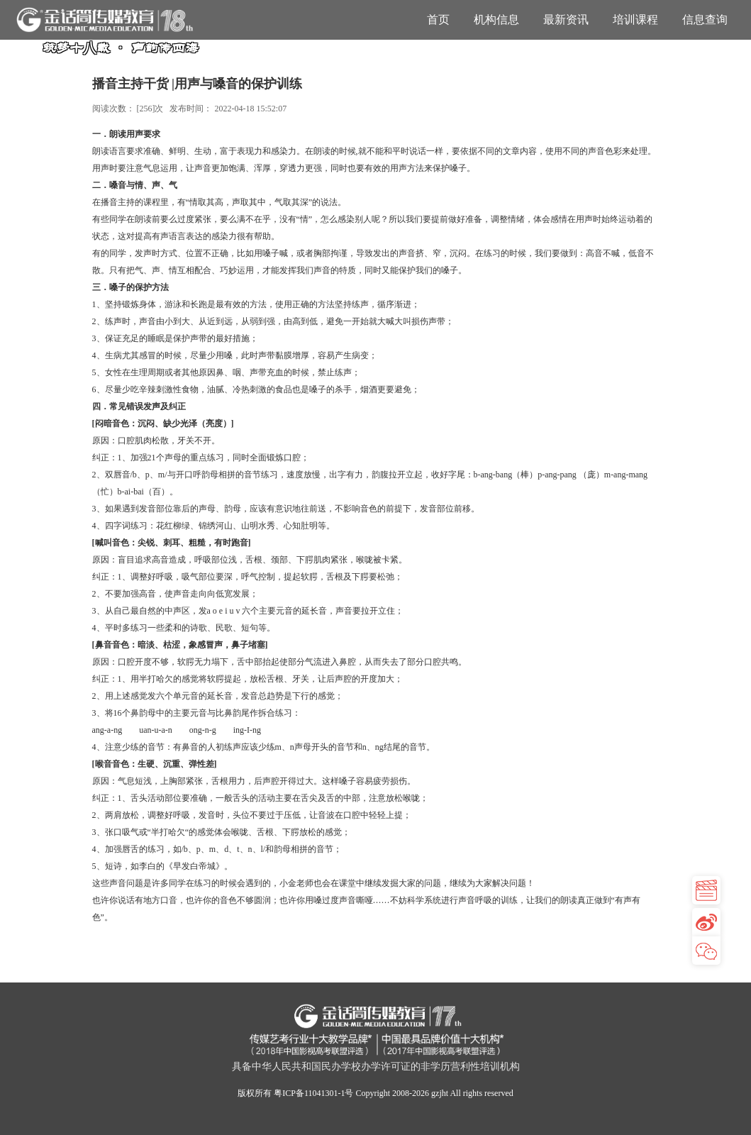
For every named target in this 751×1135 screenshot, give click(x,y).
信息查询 (705, 19)
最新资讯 (566, 19)
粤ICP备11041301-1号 (313, 1093)
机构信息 (496, 19)
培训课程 (635, 19)
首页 (438, 19)
